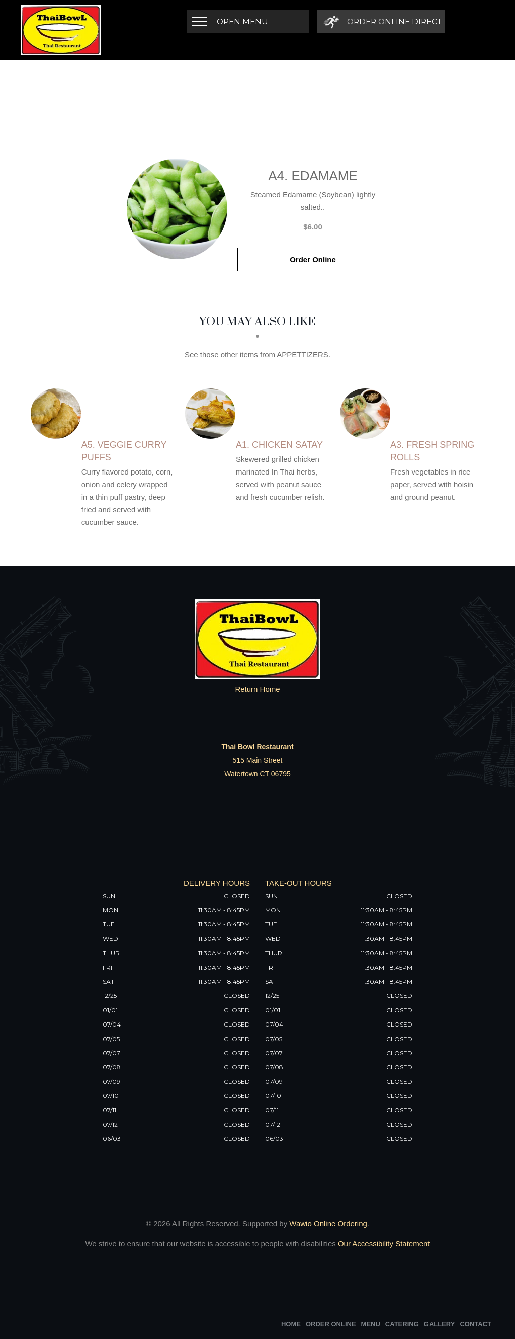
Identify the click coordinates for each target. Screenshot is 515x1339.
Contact (475, 1324)
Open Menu (242, 21)
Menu (370, 1324)
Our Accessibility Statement (383, 1243)
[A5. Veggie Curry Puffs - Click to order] (58, 413)
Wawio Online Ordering (328, 1223)
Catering (402, 1324)
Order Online (313, 259)
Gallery (439, 1324)
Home (291, 1324)
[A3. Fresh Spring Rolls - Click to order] (367, 413)
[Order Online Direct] (381, 21)
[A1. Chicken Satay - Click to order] (212, 413)
